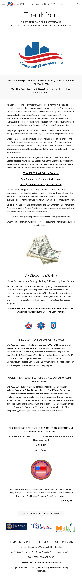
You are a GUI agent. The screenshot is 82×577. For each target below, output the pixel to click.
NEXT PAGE (66, 501)
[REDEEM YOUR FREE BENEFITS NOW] (41, 513)
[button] (3, 4)
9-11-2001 (41, 445)
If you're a (13, 308)
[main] (41, 19)
